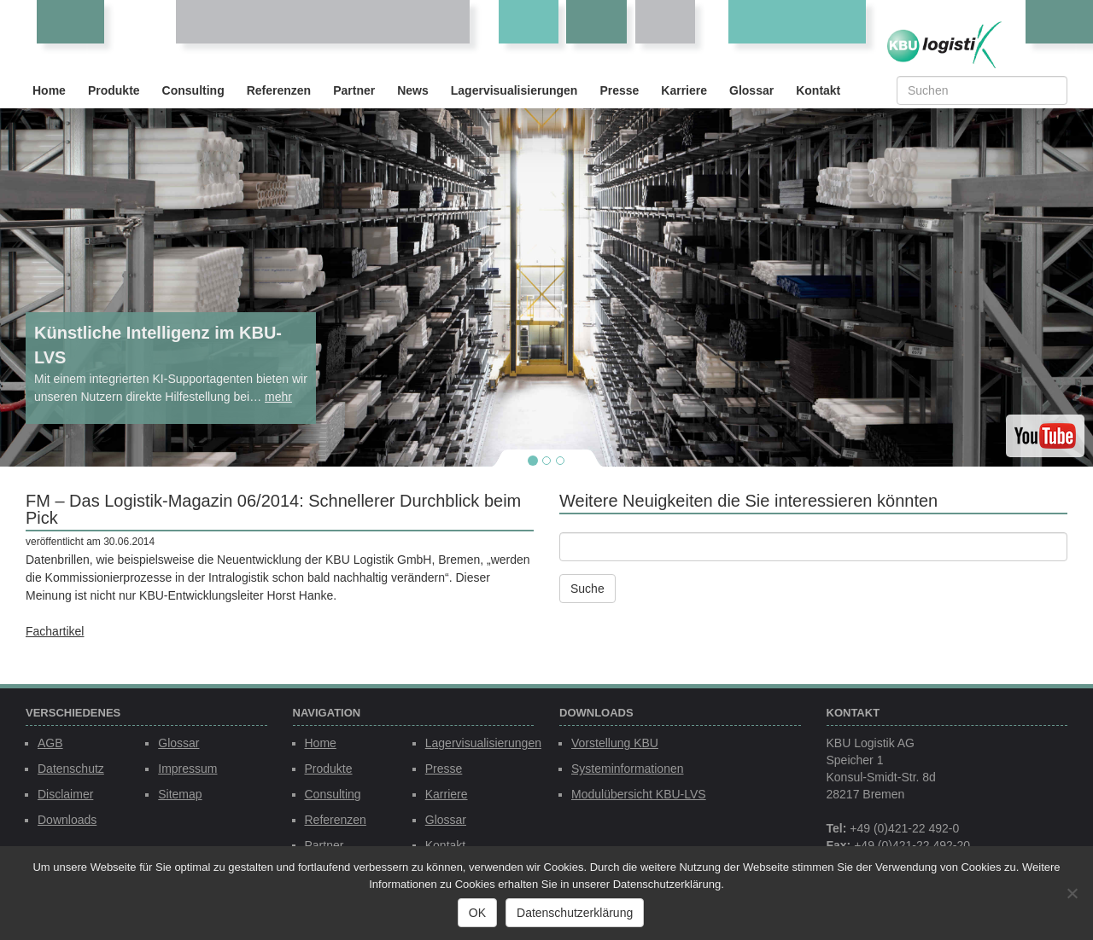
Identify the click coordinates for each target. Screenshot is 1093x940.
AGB (50, 743)
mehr (278, 396)
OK (477, 913)
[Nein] (1071, 893)
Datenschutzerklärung (575, 913)
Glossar (751, 90)
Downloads (67, 820)
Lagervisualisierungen (514, 90)
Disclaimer (65, 794)
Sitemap (180, 794)
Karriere (684, 90)
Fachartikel (55, 631)
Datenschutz (71, 768)
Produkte (114, 90)
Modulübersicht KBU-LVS (638, 794)
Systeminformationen (627, 768)
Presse (619, 90)
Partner (354, 90)
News (413, 90)
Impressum (187, 768)
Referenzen (279, 90)
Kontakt (818, 90)
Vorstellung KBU (614, 743)
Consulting (193, 90)
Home (49, 90)
